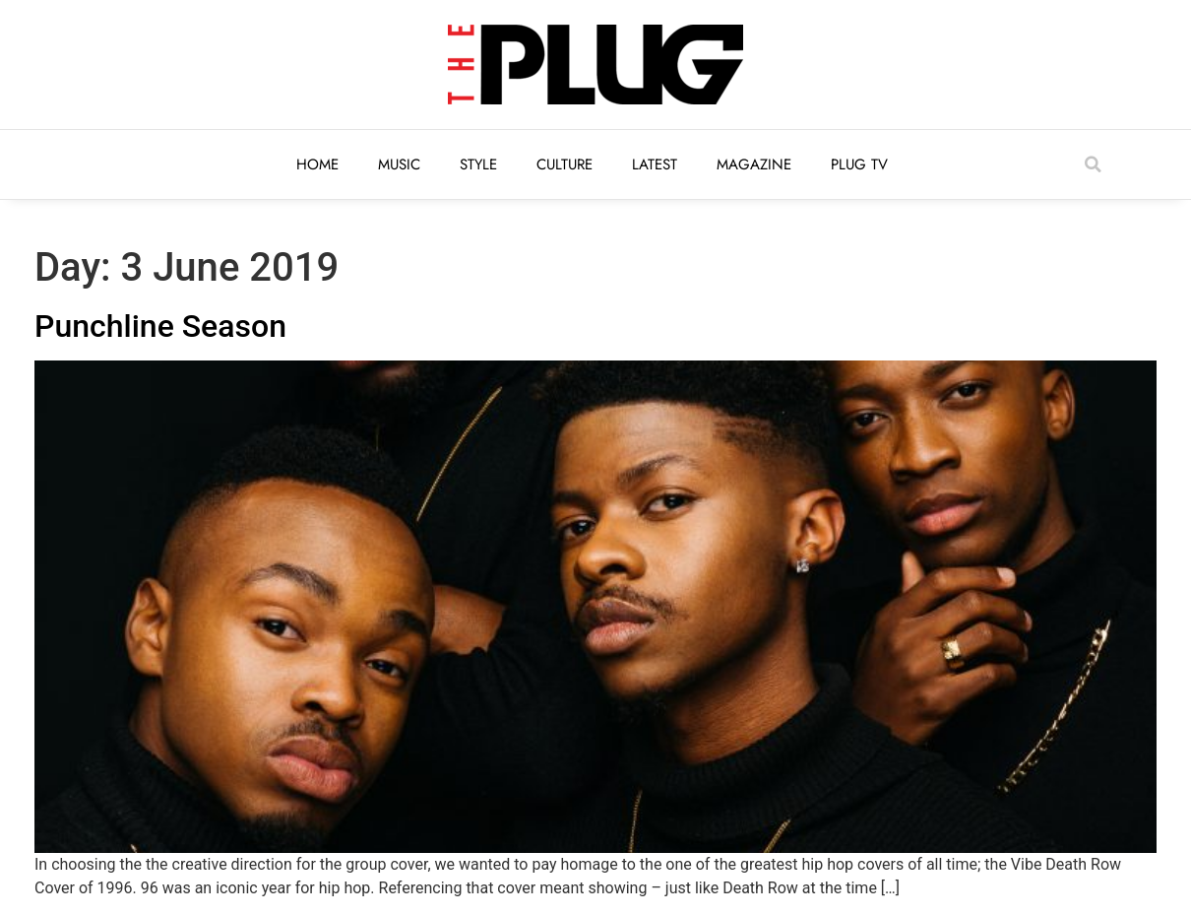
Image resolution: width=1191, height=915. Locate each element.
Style (478, 164)
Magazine (754, 164)
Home (317, 164)
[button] (1092, 164)
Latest (654, 164)
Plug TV (859, 164)
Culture (564, 164)
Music (399, 164)
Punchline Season (160, 326)
